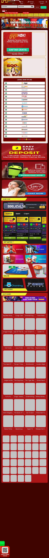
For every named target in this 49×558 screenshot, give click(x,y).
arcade (19, 15)
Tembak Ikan (41, 15)
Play (10, 238)
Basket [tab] (18, 214)
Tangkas (36, 15)
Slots (11, 15)
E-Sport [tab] (26, 214)
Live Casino (30, 15)
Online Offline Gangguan (24, 139)
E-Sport (7, 15)
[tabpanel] (25, 229)
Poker (22, 15)
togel (25, 15)
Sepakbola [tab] (8, 214)
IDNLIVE (15, 15)
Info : (3, 17)
